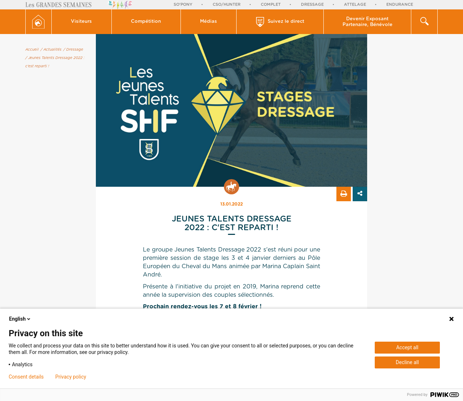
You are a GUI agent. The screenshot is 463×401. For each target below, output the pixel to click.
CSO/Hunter (227, 5)
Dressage (312, 5)
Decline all (407, 362)
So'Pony (183, 5)
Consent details (26, 377)
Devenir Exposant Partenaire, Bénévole (367, 22)
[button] (82, 21)
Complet (271, 5)
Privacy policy (70, 377)
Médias (208, 21)
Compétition (146, 21)
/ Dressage (73, 49)
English (20, 319)
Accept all (407, 347)
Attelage (355, 5)
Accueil (32, 49)
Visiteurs (81, 21)
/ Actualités (51, 49)
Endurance (399, 5)
